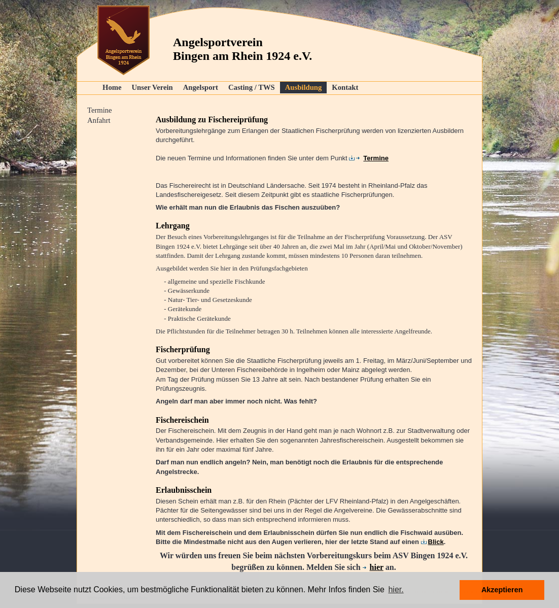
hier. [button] (395, 589)
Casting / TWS (251, 87)
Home (111, 87)
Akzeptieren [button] (502, 590)
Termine (99, 110)
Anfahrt (99, 120)
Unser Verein (151, 87)
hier (373, 567)
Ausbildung (303, 87)
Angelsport (200, 87)
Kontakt (345, 87)
